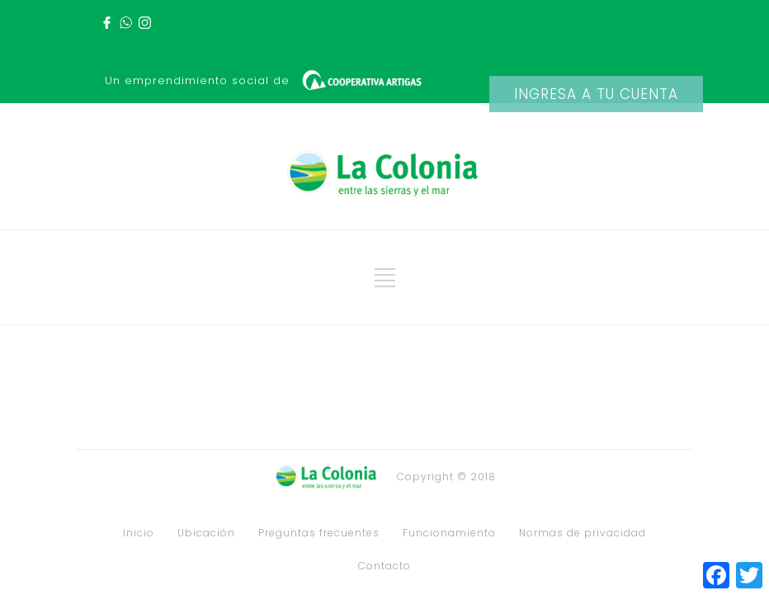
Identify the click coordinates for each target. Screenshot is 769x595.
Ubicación (206, 533)
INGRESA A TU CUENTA (596, 94)
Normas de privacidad (582, 533)
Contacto (384, 566)
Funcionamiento (449, 533)
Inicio (138, 533)
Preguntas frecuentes (319, 533)
